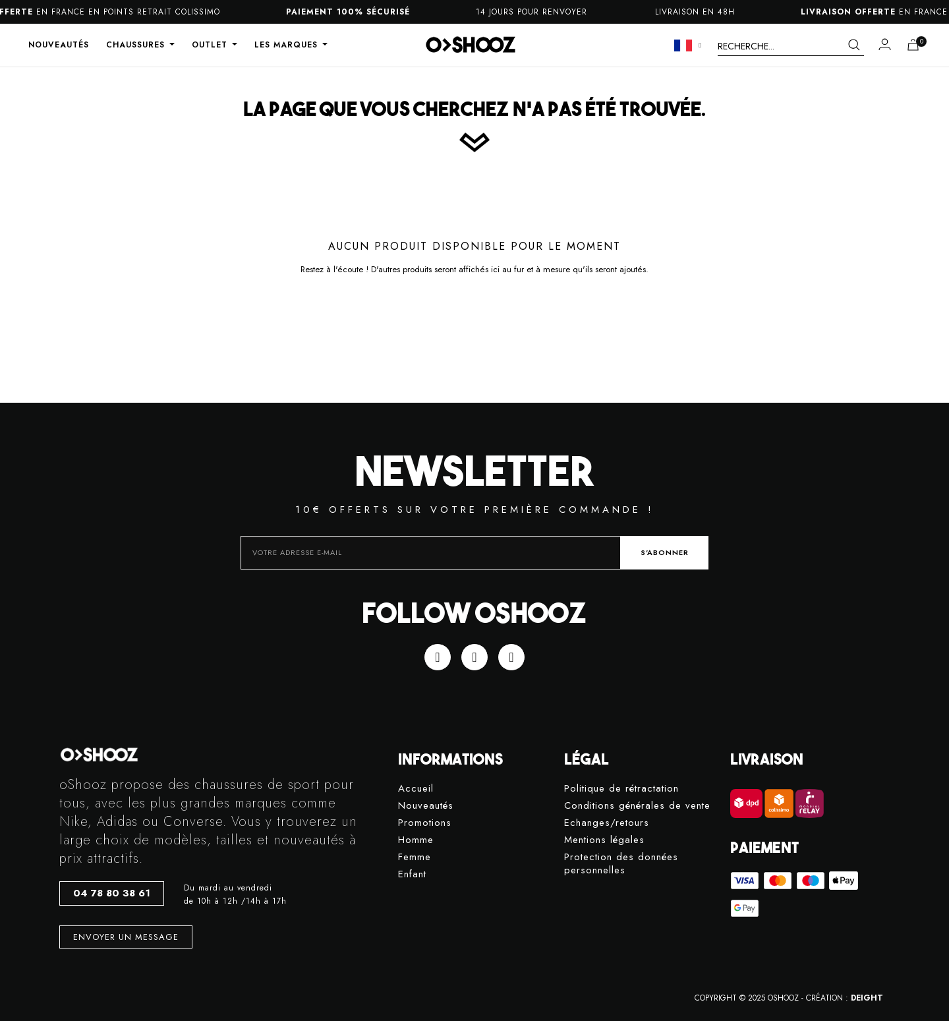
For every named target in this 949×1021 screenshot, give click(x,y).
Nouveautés (425, 806)
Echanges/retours (606, 823)
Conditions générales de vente (637, 806)
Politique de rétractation (621, 789)
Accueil (416, 789)
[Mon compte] (885, 44)
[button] (111, 893)
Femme (414, 857)
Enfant (412, 874)
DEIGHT (867, 998)
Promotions (424, 823)
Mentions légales (604, 840)
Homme (416, 840)
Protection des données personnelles (621, 863)
